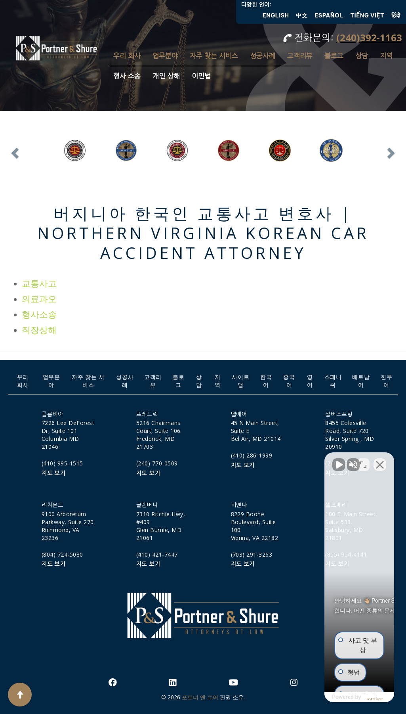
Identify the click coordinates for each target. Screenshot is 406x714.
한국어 (266, 381)
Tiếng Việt (368, 15)
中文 (301, 15)
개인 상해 (166, 76)
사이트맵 (240, 381)
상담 (361, 55)
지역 (386, 55)
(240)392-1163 (369, 37)
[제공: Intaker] (338, 697)
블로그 (333, 55)
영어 (310, 381)
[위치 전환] (363, 460)
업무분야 (165, 55)
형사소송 (39, 315)
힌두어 (386, 381)
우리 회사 (127, 55)
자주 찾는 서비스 (214, 55)
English (276, 15)
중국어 (289, 381)
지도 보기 (53, 473)
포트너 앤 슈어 (200, 697)
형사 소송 (127, 76)
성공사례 (262, 55)
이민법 (201, 76)
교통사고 (39, 284)
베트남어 (361, 381)
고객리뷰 (300, 55)
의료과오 (39, 299)
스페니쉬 (333, 381)
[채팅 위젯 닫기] (380, 460)
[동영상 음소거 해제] (265, 460)
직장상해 (39, 330)
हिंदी (395, 15)
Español (329, 15)
